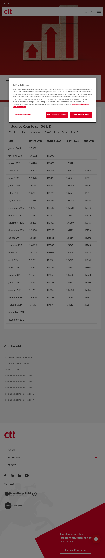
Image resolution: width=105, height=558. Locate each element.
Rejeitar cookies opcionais (57, 115)
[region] (52, 100)
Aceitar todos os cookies (81, 115)
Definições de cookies (23, 115)
